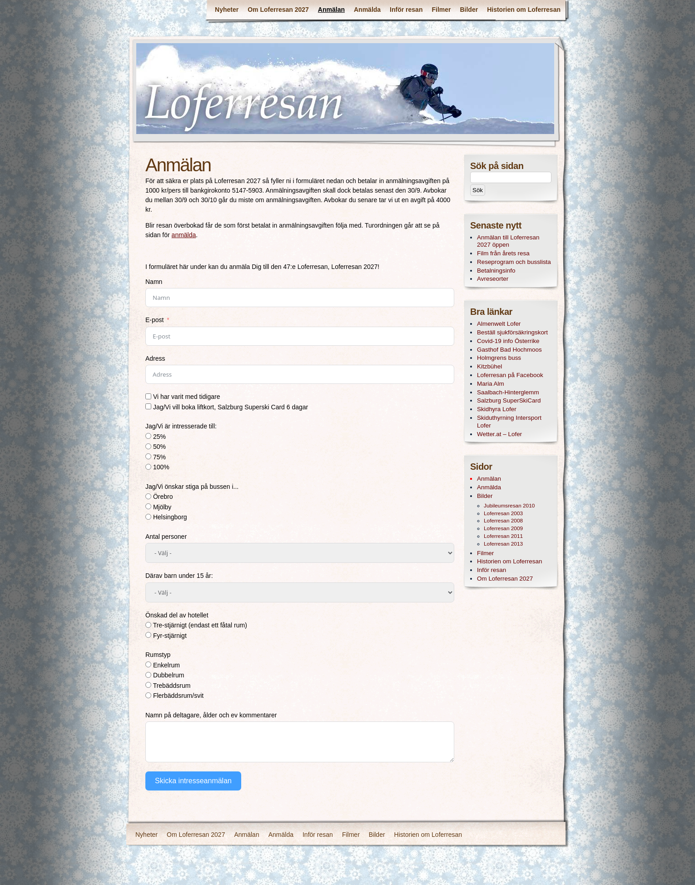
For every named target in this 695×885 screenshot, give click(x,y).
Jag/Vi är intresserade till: (181, 426)
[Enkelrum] (148, 664)
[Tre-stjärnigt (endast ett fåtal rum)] (148, 625)
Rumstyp (157, 654)
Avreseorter (492, 278)
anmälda (184, 235)
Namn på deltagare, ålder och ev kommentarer (211, 715)
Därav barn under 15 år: (179, 575)
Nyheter (226, 9)
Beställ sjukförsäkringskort (512, 332)
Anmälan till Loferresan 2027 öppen (508, 241)
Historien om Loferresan (524, 9)
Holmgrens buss (499, 357)
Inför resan (406, 9)
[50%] (148, 446)
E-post (154, 319)
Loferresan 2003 (503, 513)
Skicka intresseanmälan (193, 781)
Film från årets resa (503, 253)
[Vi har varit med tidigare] (148, 396)
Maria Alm (490, 383)
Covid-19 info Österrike (508, 341)
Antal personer (166, 536)
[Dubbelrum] (148, 675)
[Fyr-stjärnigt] (148, 635)
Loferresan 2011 (503, 536)
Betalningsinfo (496, 270)
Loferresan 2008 (503, 520)
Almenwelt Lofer (499, 323)
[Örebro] (148, 496)
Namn (153, 281)
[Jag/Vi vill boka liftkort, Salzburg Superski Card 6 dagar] (148, 406)
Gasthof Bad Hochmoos (509, 349)
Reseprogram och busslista (514, 262)
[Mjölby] (148, 506)
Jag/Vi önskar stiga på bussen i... (191, 486)
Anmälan (331, 9)
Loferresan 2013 (503, 544)
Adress (155, 358)
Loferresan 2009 (503, 528)
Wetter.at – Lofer (499, 434)
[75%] (148, 456)
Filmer (441, 9)
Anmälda (367, 9)
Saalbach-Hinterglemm (508, 392)
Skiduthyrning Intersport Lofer (509, 421)
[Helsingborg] (148, 517)
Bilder (469, 9)
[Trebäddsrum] (148, 685)
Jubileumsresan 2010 (509, 505)
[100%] (148, 467)
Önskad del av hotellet (176, 615)
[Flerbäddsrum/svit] (148, 695)
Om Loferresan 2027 (278, 9)
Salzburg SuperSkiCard (509, 400)
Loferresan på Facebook (510, 375)
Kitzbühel (489, 366)
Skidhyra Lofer (496, 409)
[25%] (148, 436)
